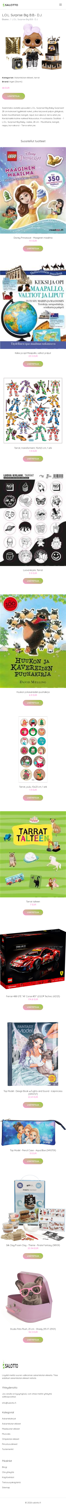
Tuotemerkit (7, 1449)
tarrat (37, 77)
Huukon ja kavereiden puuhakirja (33, 692)
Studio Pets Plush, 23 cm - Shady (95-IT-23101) (33, 1329)
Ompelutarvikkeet (10, 1439)
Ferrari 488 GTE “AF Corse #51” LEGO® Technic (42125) (33, 996)
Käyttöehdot (8, 1477)
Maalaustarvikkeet (11, 1428)
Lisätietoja (13, 96)
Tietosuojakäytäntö (11, 1482)
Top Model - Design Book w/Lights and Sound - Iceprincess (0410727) (33, 1092)
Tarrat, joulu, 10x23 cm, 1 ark (33, 786)
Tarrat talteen (33, 901)
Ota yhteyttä (8, 1472)
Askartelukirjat (9, 1418)
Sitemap (6, 1487)
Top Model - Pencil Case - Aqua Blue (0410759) (33, 1150)
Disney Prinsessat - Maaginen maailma (33, 237)
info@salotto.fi (9, 1403)
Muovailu (6, 1434)
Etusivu (5, 19)
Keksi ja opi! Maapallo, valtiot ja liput (33, 353)
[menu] (61, 5)
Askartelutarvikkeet (23, 77)
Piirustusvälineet (9, 1444)
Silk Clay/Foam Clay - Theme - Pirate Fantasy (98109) (33, 1245)
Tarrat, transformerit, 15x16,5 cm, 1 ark (33, 448)
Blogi (4, 1467)
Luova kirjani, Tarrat (33, 570)
